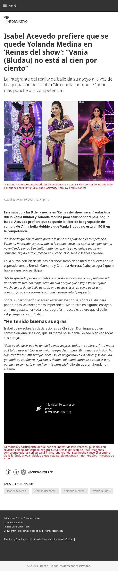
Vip (6, 17)
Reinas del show (45, 491)
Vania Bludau (101, 491)
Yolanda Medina (74, 491)
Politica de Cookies (63, 539)
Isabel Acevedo (16, 491)
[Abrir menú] (12, 5)
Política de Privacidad (41, 539)
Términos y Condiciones (16, 539)
